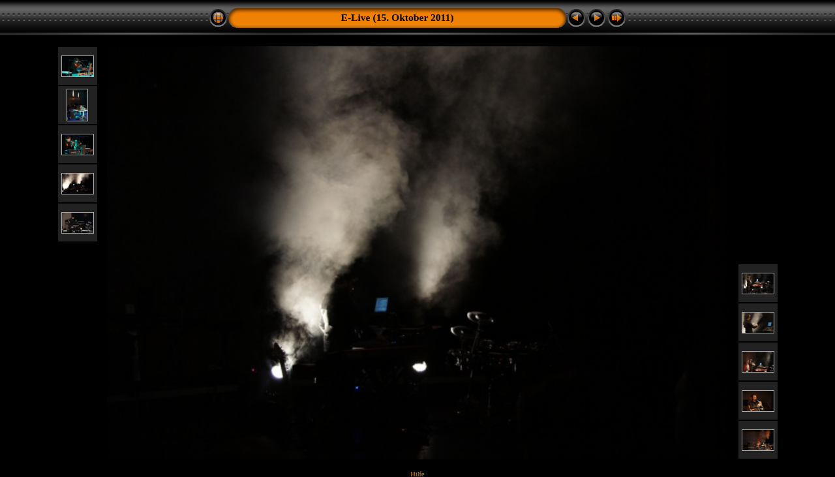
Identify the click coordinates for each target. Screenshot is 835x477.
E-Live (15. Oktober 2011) (397, 17)
